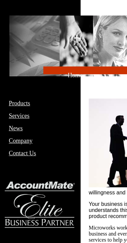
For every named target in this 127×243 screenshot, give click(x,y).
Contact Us (22, 153)
